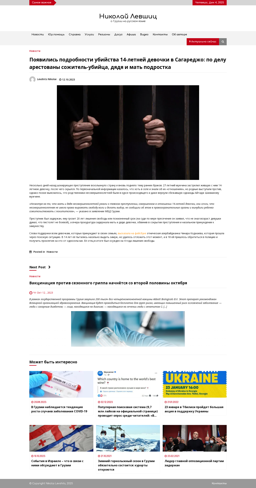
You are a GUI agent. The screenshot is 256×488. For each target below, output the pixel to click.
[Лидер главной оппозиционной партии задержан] (195, 438)
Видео (144, 34)
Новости (37, 34)
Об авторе (179, 34)
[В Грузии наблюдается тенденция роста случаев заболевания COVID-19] (61, 384)
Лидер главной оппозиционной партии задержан (194, 463)
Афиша (131, 34)
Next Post (40, 267)
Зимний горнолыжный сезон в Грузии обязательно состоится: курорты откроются (126, 465)
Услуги (89, 34)
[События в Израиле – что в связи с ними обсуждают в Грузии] (61, 438)
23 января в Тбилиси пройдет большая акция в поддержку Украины (194, 409)
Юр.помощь (56, 34)
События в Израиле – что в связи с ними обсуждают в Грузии (57, 463)
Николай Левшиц (128, 16)
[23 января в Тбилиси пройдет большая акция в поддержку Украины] (195, 384)
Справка (75, 34)
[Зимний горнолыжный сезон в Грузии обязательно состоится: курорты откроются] (128, 438)
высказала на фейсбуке (132, 233)
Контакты (160, 34)
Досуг (118, 34)
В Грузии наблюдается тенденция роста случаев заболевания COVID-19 (59, 409)
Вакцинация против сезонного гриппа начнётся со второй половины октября (108, 282)
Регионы (104, 34)
